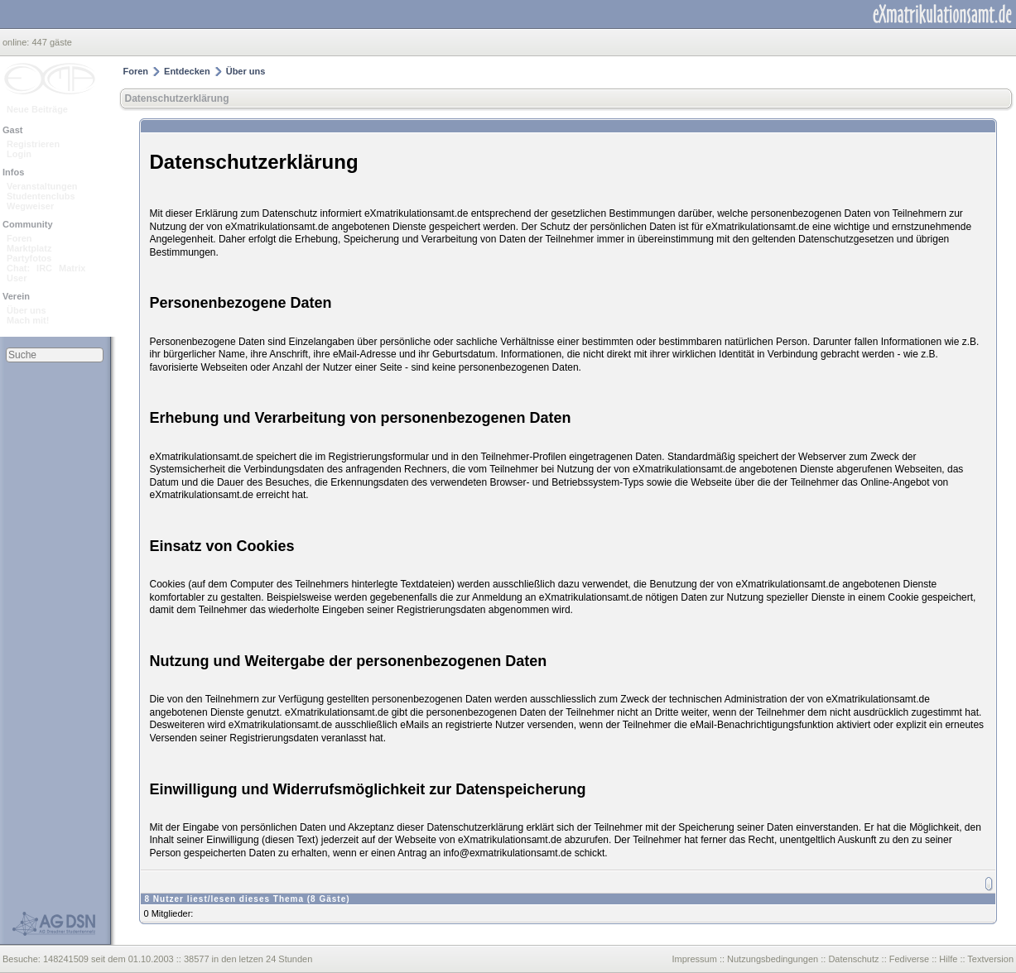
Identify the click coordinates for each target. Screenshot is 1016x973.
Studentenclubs (41, 196)
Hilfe (948, 959)
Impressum (694, 959)
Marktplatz (29, 248)
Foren (19, 238)
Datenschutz (853, 959)
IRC (44, 268)
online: (16, 42)
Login (19, 154)
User (16, 278)
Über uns (26, 310)
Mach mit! (28, 320)
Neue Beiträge (37, 109)
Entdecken (187, 71)
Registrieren (33, 144)
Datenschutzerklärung (177, 98)
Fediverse (909, 959)
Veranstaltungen (42, 186)
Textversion (990, 959)
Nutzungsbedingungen (772, 959)
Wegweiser (30, 206)
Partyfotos (29, 258)
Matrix (72, 268)
